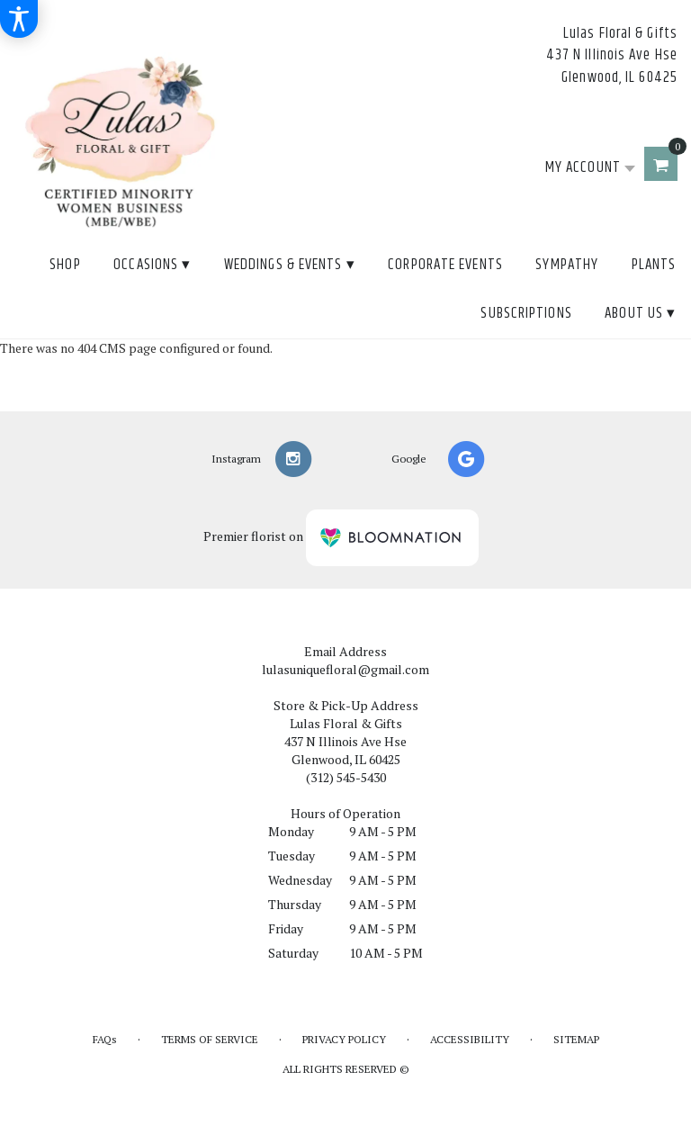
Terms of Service (209, 1039)
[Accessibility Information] (19, 19)
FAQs (105, 1039)
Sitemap (576, 1039)
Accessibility (469, 1039)
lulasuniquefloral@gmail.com (345, 669)
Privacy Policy (344, 1039)
